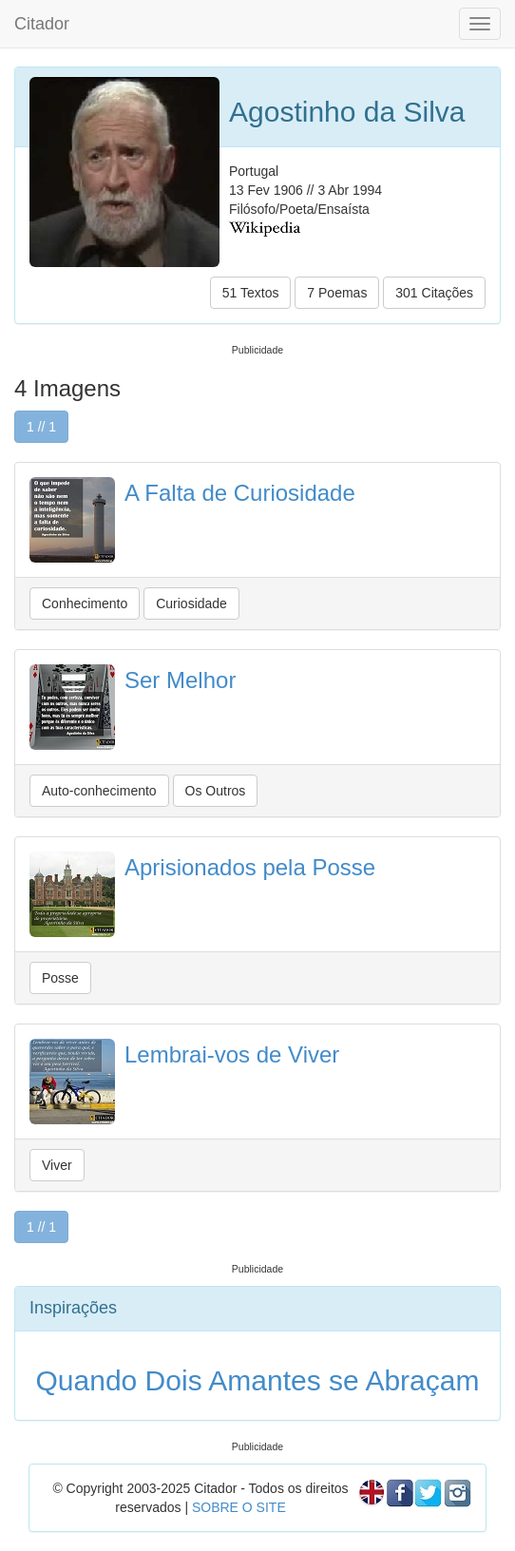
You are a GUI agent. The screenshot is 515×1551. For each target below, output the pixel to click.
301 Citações (434, 292)
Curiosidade (191, 603)
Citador (41, 23)
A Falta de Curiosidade (239, 493)
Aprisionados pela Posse (249, 867)
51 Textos (250, 292)
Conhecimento (84, 603)
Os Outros (215, 790)
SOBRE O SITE (239, 1507)
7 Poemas (337, 292)
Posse (60, 978)
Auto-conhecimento (99, 790)
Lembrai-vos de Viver (231, 1054)
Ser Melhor (180, 680)
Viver (57, 1165)
